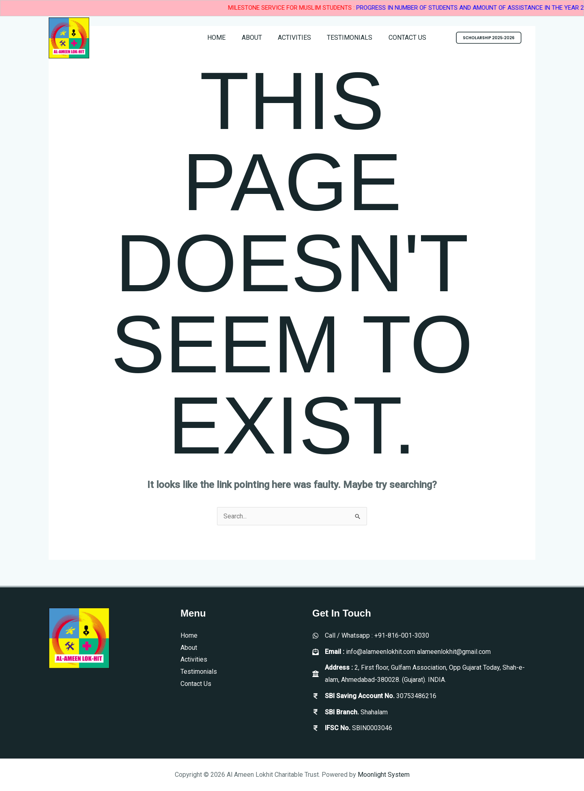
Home (230, 37)
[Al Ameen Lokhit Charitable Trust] (69, 37)
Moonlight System (384, 774)
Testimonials (354, 37)
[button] (488, 37)
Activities (301, 37)
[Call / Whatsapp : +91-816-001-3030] (370, 636)
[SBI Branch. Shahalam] (350, 712)
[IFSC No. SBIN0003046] (352, 728)
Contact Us (408, 37)
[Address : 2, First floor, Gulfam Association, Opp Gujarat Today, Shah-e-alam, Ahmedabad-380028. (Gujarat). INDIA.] (423, 674)
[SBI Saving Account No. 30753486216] (374, 696)
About (262, 37)
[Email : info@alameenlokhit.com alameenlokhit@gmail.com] (401, 652)
